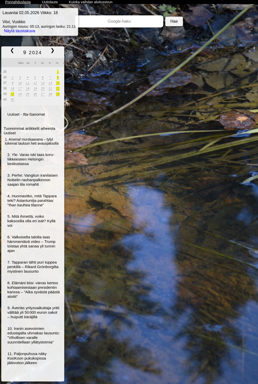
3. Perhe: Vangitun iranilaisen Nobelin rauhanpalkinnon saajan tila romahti (32, 179)
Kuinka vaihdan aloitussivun (91, 2)
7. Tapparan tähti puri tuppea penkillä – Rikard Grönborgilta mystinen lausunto (32, 266)
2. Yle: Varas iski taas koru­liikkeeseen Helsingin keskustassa (30, 159)
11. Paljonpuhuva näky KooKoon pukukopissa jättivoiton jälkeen (27, 358)
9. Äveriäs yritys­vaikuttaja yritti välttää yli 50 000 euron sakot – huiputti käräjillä (33, 312)
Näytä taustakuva (19, 31)
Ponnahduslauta (17, 2)
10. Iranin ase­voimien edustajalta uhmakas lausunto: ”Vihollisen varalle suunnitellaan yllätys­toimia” (33, 335)
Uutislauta (50, 2)
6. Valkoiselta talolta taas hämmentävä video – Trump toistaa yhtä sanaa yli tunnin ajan (31, 244)
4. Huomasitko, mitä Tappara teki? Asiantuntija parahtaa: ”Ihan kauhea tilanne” (32, 200)
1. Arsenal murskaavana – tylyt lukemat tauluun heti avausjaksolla (32, 141)
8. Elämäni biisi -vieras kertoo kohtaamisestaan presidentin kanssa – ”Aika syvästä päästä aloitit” (33, 290)
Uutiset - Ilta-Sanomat (26, 114)
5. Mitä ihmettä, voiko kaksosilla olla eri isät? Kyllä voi (31, 221)
